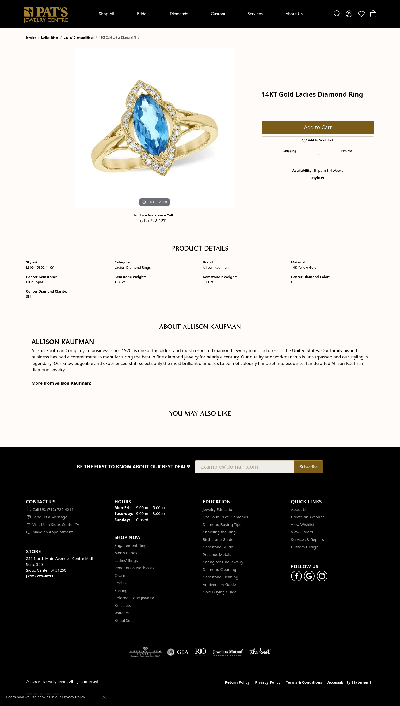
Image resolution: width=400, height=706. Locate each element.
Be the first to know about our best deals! (134, 466)
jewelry (31, 37)
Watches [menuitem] (122, 612)
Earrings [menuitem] (122, 590)
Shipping (289, 151)
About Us (294, 13)
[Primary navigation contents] (200, 14)
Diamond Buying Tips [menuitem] (222, 524)
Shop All (106, 13)
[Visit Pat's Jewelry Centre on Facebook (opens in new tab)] (296, 576)
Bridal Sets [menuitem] (124, 620)
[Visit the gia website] (178, 652)
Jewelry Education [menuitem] (219, 509)
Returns (346, 151)
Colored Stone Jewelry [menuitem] (134, 597)
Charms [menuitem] (121, 575)
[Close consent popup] (104, 697)
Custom (218, 13)
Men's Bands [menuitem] (126, 552)
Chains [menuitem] (121, 582)
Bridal (142, 13)
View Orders (302, 532)
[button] (337, 13)
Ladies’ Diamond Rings (79, 37)
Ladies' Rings (50, 37)
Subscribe (309, 466)
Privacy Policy (267, 682)
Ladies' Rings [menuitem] (126, 560)
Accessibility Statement (349, 682)
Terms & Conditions (304, 682)
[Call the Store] (40, 575)
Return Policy (237, 682)
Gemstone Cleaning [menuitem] (220, 577)
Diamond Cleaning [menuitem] (219, 569)
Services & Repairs (307, 539)
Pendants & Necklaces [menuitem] (134, 567)
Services (255, 13)
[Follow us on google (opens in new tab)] (309, 576)
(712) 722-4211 (153, 220)
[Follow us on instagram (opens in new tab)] (322, 576)
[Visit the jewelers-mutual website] (228, 652)
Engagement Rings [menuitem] (132, 545)
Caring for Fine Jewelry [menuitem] (223, 562)
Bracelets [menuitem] (123, 605)
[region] (154, 128)
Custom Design (305, 547)
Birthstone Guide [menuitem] (218, 539)
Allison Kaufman (216, 267)
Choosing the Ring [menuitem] (219, 532)
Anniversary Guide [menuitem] (219, 584)
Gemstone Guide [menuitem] (218, 547)
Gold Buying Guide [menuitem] (220, 592)
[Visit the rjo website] (200, 652)
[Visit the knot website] (260, 652)
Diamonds (179, 13)
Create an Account (307, 517)
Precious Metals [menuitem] (217, 554)
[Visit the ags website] (145, 652)
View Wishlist (303, 524)
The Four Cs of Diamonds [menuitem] (225, 517)
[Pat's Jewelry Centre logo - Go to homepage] (45, 14)
